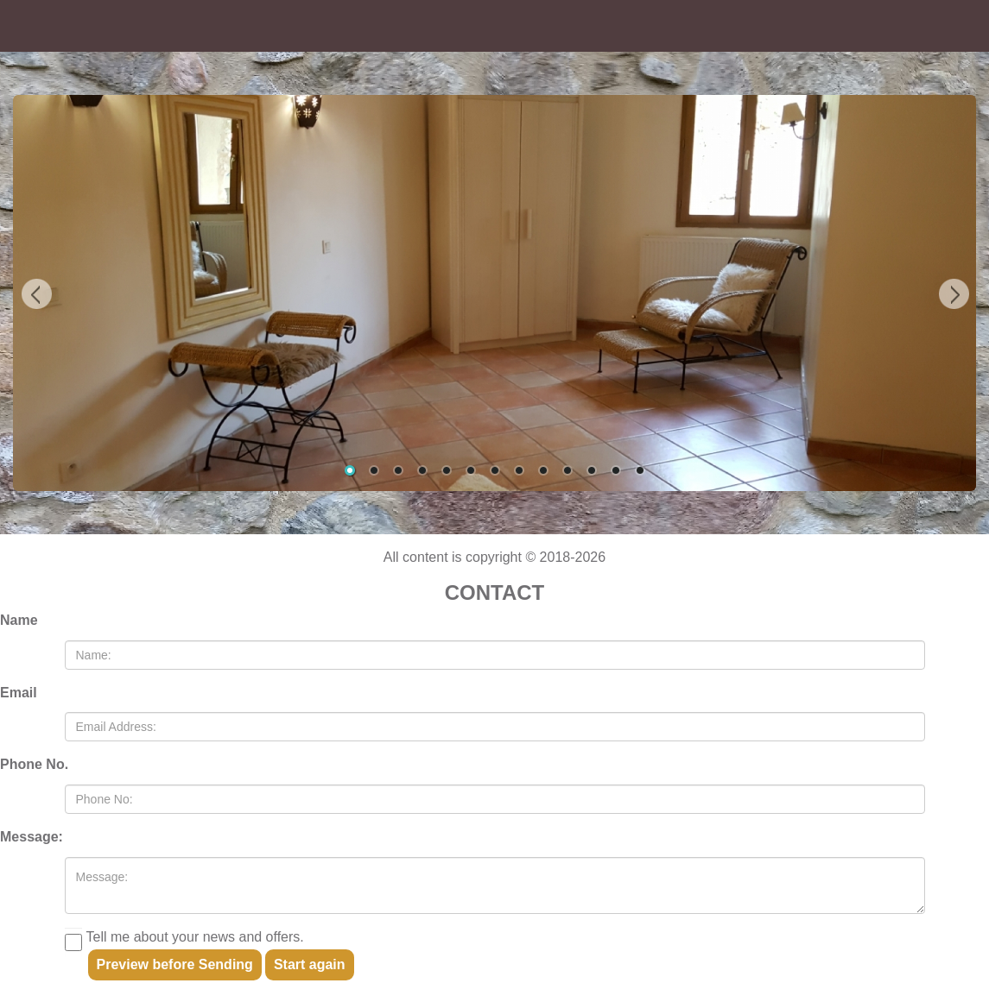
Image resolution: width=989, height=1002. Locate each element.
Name (19, 620)
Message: (31, 836)
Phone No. (34, 764)
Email (18, 692)
